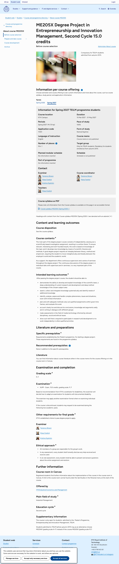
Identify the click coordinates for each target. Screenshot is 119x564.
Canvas (35, 548)
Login (113, 2)
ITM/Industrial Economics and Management (51, 490)
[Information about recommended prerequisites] (70, 346)
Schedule (36, 544)
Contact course (67, 548)
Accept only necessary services (35, 558)
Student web (15, 2)
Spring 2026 (40, 103)
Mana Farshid (47, 179)
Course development (11, 43)
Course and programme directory (36, 18)
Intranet (25, 2)
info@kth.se (95, 552)
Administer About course (107, 46)
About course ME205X (58, 18)
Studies (19, 18)
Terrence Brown (48, 176)
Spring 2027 (51, 103)
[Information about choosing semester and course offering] (82, 90)
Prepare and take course (12, 39)
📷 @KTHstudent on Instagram (102, 554)
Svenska (113, 9)
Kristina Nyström (48, 183)
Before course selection (12, 35)
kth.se (6, 2)
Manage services (12, 558)
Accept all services (60, 558)
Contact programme (69, 544)
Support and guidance (11, 548)
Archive (7, 47)
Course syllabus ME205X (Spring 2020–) (55, 209)
